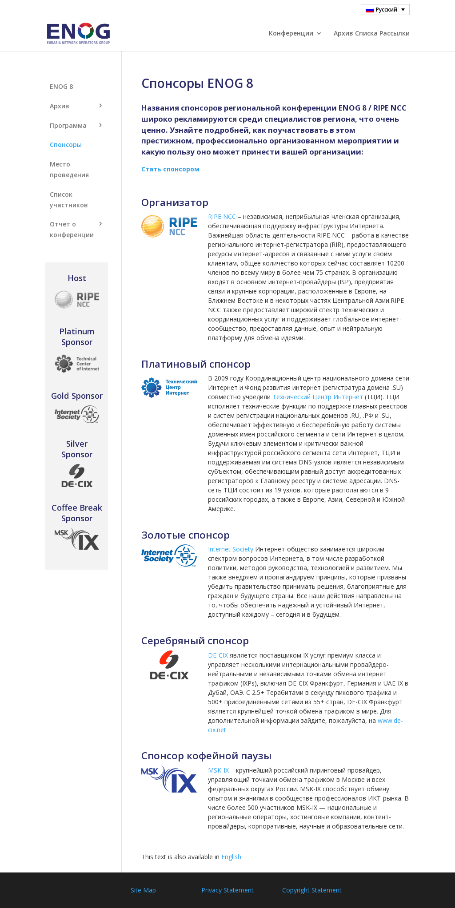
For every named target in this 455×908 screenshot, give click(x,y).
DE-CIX (218, 655)
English (231, 856)
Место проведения (69, 169)
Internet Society (230, 549)
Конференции (291, 33)
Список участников (69, 199)
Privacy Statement (227, 890)
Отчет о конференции (72, 229)
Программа (68, 125)
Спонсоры (66, 144)
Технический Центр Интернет (317, 397)
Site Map (143, 890)
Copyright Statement (312, 890)
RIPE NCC (222, 216)
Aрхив (59, 106)
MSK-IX (218, 770)
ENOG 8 (61, 86)
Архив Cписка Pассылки (372, 33)
